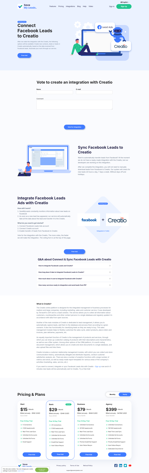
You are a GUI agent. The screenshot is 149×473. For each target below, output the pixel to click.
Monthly (112, 394)
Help (84, 6)
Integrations (70, 6)
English (124, 2)
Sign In (111, 6)
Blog (79, 6)
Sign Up (124, 6)
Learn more (21, 471)
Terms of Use (74, 465)
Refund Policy (87, 465)
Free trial (24, 55)
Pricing (61, 6)
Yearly (125, 394)
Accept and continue (41, 469)
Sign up (98, 366)
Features (53, 6)
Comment (39, 99)
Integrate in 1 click (103, 231)
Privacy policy (61, 465)
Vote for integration (74, 127)
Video (91, 6)
